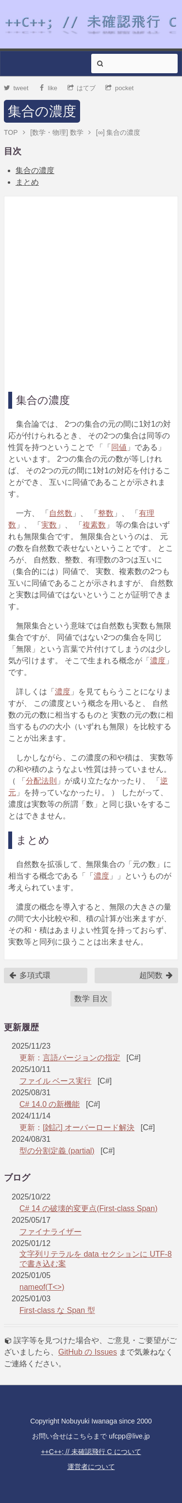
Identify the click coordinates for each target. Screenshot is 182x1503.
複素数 (94, 525)
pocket (119, 88)
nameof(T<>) (41, 1287)
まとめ (27, 182)
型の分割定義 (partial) (57, 1151)
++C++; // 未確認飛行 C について (91, 1451)
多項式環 (29, 975)
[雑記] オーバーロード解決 (88, 1127)
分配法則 (41, 781)
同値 (119, 447)
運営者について (91, 1467)
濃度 (157, 660)
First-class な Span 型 (57, 1310)
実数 (49, 525)
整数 (106, 513)
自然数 (60, 513)
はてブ (81, 88)
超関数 (156, 975)
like (47, 88)
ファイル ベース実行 (55, 1081)
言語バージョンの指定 (81, 1058)
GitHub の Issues (87, 1352)
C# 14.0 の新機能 (49, 1104)
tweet (16, 88)
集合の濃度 (42, 111)
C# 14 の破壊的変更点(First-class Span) (88, 1208)
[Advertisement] (91, 291)
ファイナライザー (50, 1232)
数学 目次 (90, 998)
